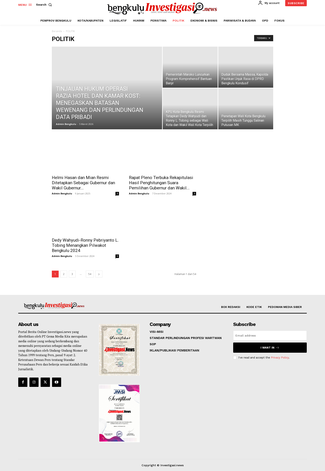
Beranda (57, 31)
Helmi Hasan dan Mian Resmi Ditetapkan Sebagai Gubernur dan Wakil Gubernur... (83, 182)
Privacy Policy (280, 357)
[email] (270, 335)
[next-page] (98, 274)
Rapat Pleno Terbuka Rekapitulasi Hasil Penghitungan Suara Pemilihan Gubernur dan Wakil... (161, 182)
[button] (44, 4)
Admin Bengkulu (66, 124)
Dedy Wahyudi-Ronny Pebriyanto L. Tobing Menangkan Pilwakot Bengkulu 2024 (85, 245)
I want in (270, 348)
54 (89, 274)
